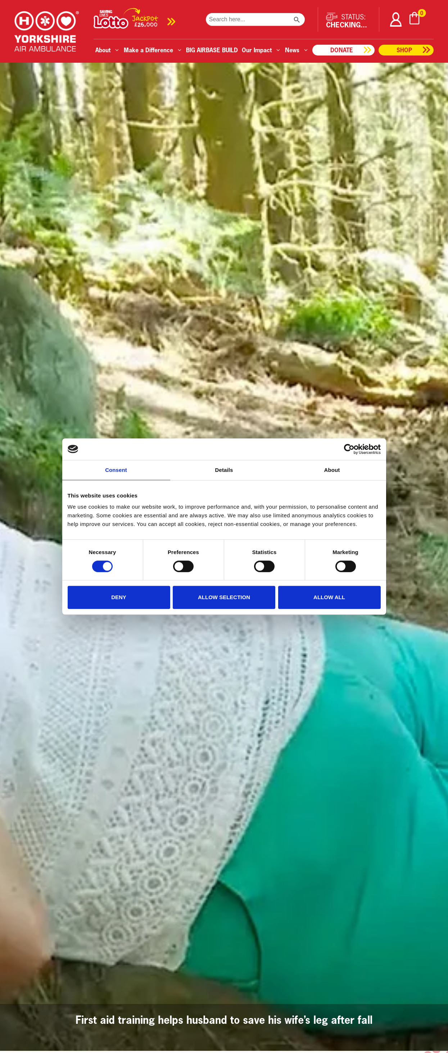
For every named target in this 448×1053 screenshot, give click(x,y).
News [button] (297, 50)
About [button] (107, 50)
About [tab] (332, 470)
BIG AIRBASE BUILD (212, 50)
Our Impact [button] (261, 50)
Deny (118, 597)
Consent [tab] (116, 470)
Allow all (329, 597)
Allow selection (224, 597)
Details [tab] (224, 470)
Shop (404, 50)
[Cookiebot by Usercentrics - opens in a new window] (349, 449)
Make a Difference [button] (153, 50)
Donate (341, 50)
